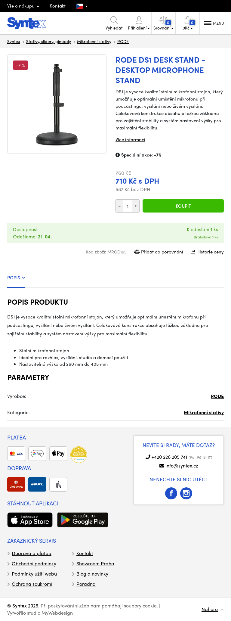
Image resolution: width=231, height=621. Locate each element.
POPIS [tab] (16, 277)
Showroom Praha (95, 563)
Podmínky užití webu (34, 573)
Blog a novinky (92, 573)
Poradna (86, 583)
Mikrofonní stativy (94, 41)
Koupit (183, 206)
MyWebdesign (57, 612)
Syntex (13, 41)
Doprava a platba (31, 553)
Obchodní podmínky (34, 563)
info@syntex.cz (181, 465)
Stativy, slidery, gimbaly (48, 41)
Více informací (130, 139)
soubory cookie (140, 605)
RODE (123, 41)
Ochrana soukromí (32, 583)
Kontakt (58, 5)
